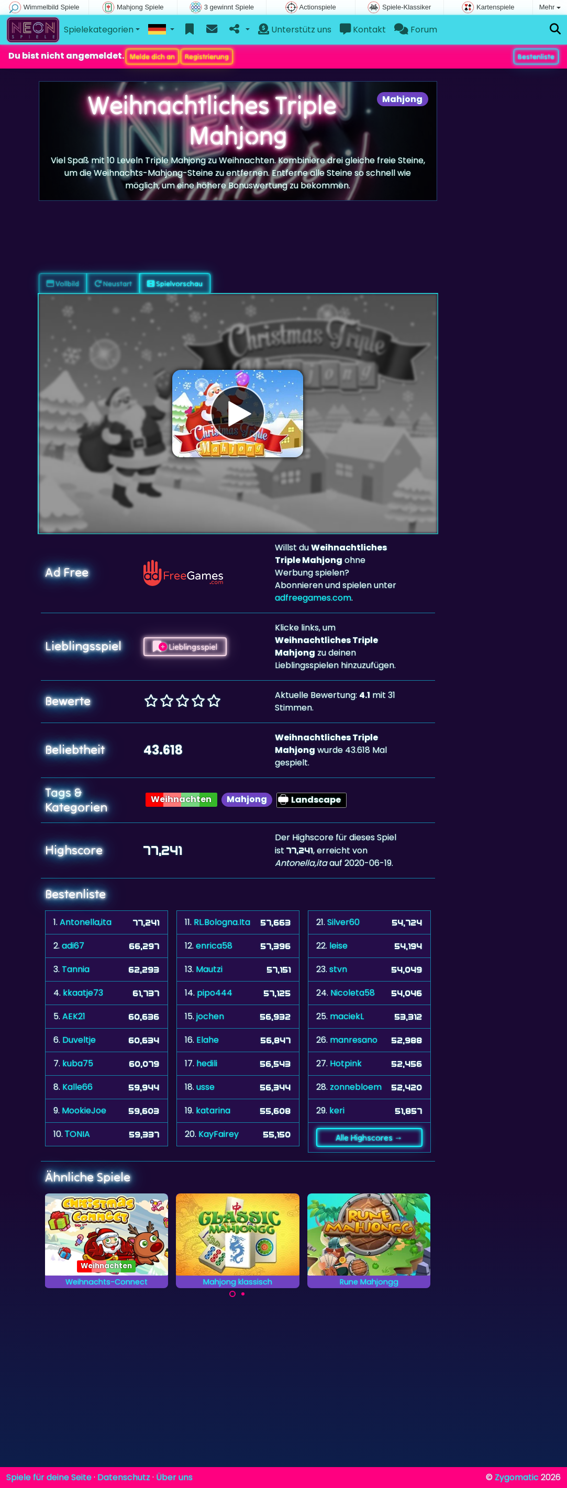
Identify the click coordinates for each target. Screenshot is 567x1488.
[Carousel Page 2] (243, 1294)
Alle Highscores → (369, 1137)
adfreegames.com (313, 598)
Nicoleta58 (352, 993)
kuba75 (77, 1063)
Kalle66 (77, 1087)
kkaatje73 (83, 993)
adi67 (73, 946)
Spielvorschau (175, 283)
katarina (213, 1110)
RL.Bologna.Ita (222, 922)
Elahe (207, 1040)
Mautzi (209, 969)
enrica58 (214, 946)
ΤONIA (78, 1134)
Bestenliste (536, 56)
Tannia (76, 969)
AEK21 (73, 1016)
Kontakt (363, 30)
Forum (415, 30)
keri (336, 1110)
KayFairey (218, 1134)
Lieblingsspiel (185, 646)
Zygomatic (517, 1477)
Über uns (174, 1477)
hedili (206, 1063)
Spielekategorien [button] (99, 30)
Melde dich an (152, 56)
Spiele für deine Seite (49, 1477)
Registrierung (207, 56)
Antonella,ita (86, 922)
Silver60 (343, 922)
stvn (338, 969)
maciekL (347, 1016)
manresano (353, 1040)
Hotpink (346, 1063)
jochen (210, 1016)
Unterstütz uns (294, 30)
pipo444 (214, 993)
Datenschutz (123, 1477)
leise (338, 946)
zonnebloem (356, 1087)
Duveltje (79, 1040)
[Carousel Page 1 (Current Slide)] (232, 1294)
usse (205, 1087)
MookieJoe (84, 1110)
